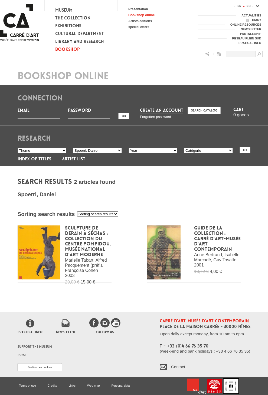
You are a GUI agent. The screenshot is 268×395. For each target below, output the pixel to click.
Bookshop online (141, 15)
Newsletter (65, 332)
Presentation (138, 9)
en (249, 6)
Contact (178, 366)
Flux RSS (219, 54)
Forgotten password (155, 117)
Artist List (73, 159)
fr (239, 6)
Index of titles (34, 159)
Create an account (161, 110)
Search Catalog (204, 110)
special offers (138, 27)
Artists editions (140, 21)
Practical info (30, 332)
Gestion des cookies (40, 367)
